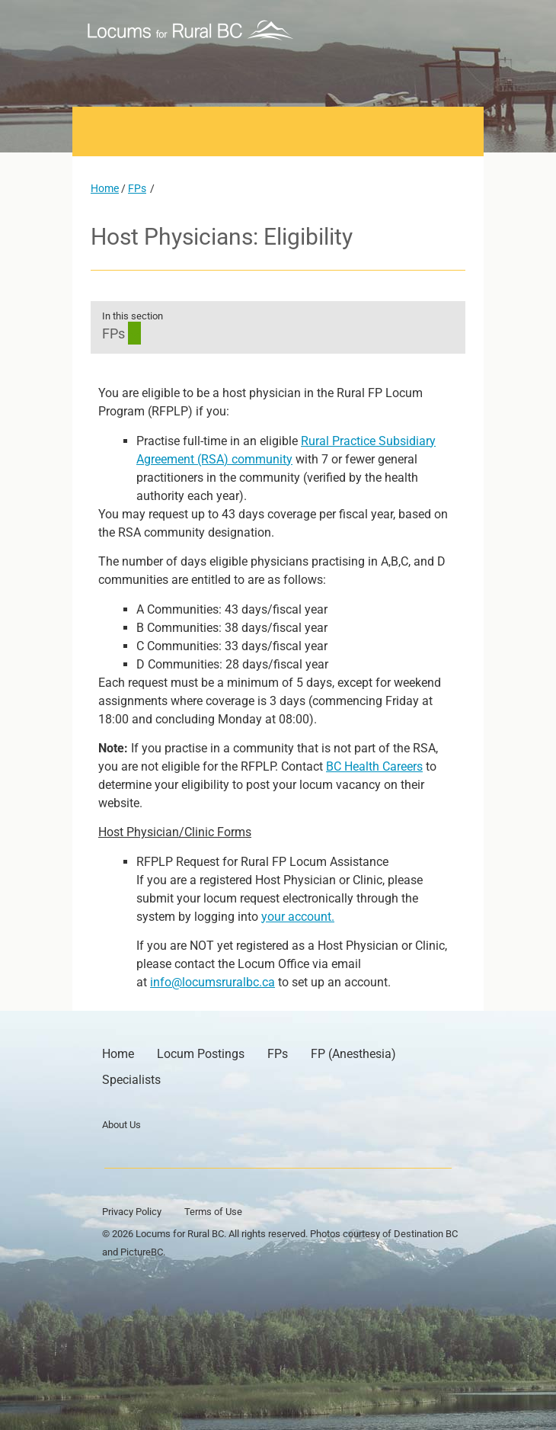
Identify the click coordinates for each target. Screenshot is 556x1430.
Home (105, 188)
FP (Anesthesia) (353, 1054)
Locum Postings (200, 1054)
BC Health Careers (374, 766)
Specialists (131, 1079)
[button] (451, 30)
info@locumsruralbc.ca (212, 982)
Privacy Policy (131, 1211)
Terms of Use (213, 1211)
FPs (137, 188)
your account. (297, 916)
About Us (121, 1124)
